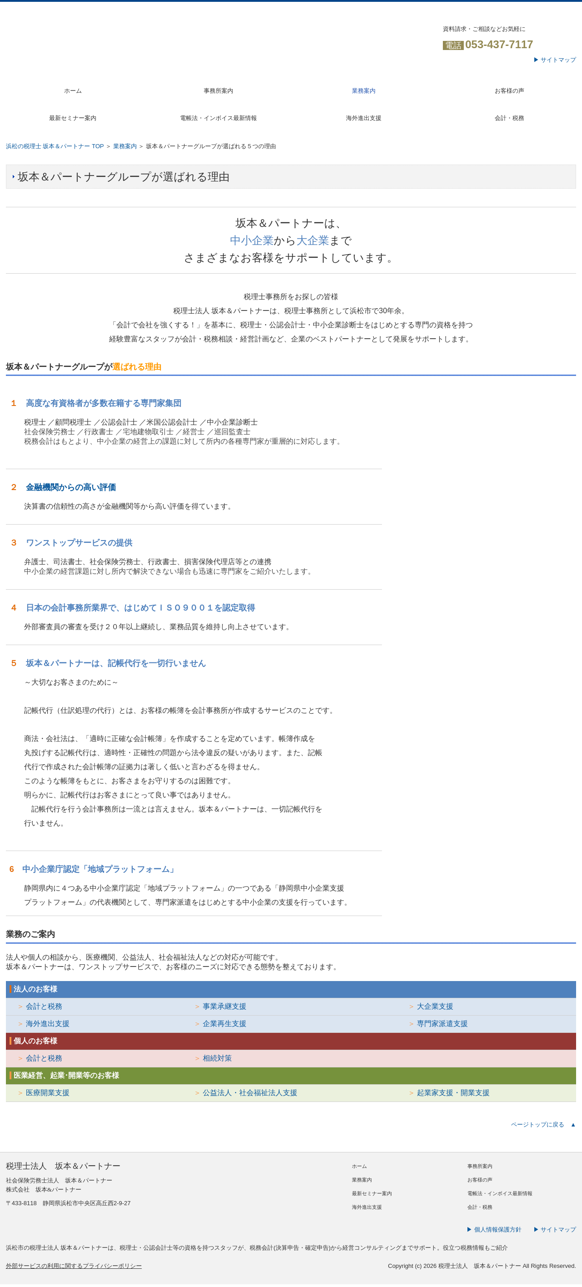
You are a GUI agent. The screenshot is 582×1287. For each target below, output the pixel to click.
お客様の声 (509, 90)
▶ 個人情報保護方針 (494, 1229)
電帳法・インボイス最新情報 (218, 118)
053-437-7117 (499, 44)
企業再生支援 (224, 1023)
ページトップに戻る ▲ (543, 1124)
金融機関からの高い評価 (71, 487)
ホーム (73, 90)
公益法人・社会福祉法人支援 (250, 1093)
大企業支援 (435, 1006)
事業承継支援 (224, 1006)
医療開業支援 (48, 1093)
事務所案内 (218, 90)
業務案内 (364, 90)
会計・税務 (509, 118)
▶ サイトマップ (555, 59)
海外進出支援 (363, 118)
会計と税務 (44, 1006)
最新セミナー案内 (72, 118)
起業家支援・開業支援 (453, 1093)
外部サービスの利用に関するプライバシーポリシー (74, 1265)
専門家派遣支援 (442, 1023)
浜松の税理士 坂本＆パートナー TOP (55, 146)
